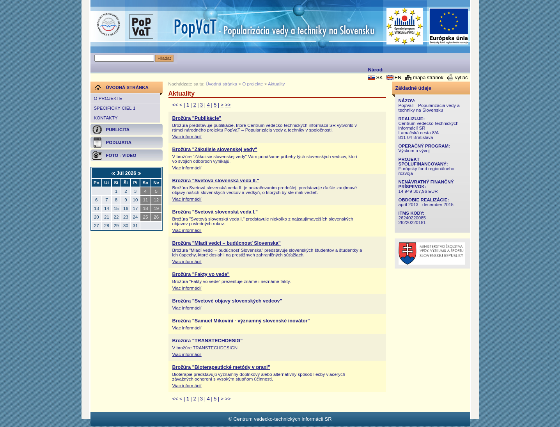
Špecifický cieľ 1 (115, 108)
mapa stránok (428, 77)
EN (397, 77)
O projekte (108, 98)
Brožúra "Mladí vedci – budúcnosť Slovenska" (226, 243)
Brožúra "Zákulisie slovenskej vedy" (214, 149)
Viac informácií (187, 136)
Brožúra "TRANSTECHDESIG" (207, 340)
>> (228, 105)
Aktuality (276, 84)
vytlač (461, 77)
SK (379, 77)
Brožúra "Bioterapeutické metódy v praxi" (221, 367)
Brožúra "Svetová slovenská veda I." (215, 212)
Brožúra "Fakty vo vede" (201, 274)
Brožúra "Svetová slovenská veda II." (215, 180)
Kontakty (106, 118)
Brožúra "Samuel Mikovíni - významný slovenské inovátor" (241, 321)
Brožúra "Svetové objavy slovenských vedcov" (227, 301)
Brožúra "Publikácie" (197, 118)
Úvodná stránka (221, 84)
